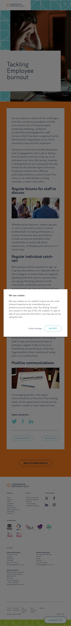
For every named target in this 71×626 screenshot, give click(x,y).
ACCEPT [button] (53, 328)
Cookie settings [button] (35, 328)
